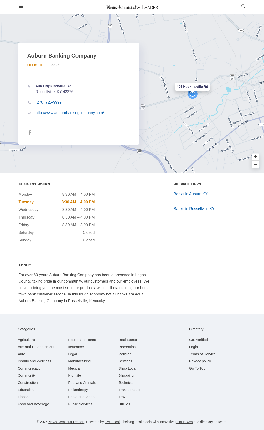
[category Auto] (21, 354)
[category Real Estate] (128, 340)
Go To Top (197, 368)
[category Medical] (74, 368)
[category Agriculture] (26, 340)
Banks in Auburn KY (191, 194)
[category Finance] (24, 397)
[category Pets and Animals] (82, 382)
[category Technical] (126, 382)
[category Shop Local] (127, 368)
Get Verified (198, 340)
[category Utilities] (124, 404)
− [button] (255, 164)
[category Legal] (72, 354)
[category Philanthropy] (78, 390)
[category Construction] (28, 382)
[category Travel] (123, 397)
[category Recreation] (127, 347)
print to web (184, 422)
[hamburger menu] (21, 7)
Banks (54, 65)
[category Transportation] (130, 390)
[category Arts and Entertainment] (36, 347)
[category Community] (27, 375)
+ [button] (255, 157)
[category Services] (125, 361)
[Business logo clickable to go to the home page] (132, 7)
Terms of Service (202, 354)
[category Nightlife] (74, 375)
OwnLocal (112, 422)
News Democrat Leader (66, 422)
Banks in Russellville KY (194, 209)
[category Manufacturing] (79, 361)
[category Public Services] (80, 404)
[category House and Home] (82, 340)
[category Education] (26, 390)
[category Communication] (30, 368)
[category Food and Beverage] (33, 404)
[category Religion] (125, 354)
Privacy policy (200, 361)
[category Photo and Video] (81, 397)
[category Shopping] (126, 375)
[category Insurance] (76, 347)
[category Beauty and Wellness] (34, 361)
